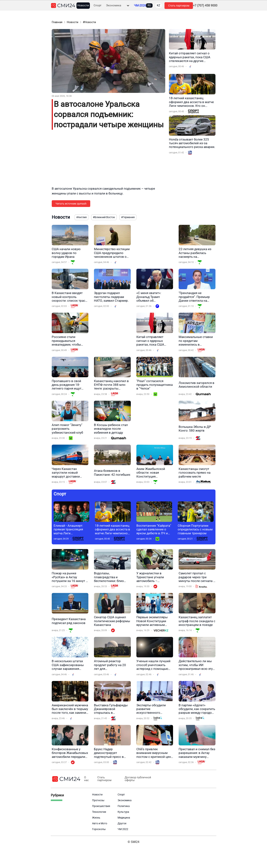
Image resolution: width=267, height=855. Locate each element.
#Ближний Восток (104, 217)
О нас (86, 779)
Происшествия (101, 806)
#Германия (128, 217)
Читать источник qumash (71, 203)
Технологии (99, 811)
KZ (158, 5)
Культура (123, 811)
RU (149, 5)
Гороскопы (99, 829)
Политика (124, 806)
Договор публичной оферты (136, 779)
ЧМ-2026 (140, 5)
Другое (122, 823)
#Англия (81, 217)
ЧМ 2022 (123, 829)
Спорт (97, 5)
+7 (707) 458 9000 (205, 5)
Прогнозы (98, 800)
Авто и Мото (99, 823)
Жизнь (96, 817)
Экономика (113, 5)
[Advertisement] (108, 160)
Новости (83, 5)
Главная (57, 22)
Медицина (124, 817)
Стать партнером (178, 5)
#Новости (89, 22)
